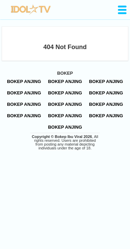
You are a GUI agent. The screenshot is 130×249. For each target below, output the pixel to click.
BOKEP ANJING (24, 81)
